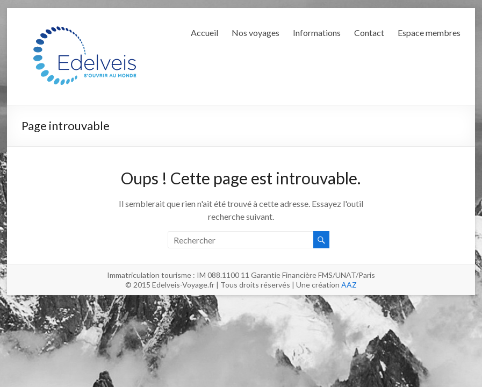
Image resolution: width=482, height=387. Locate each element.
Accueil (204, 32)
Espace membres (429, 32)
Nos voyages (255, 32)
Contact (369, 32)
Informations (317, 32)
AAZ (349, 284)
